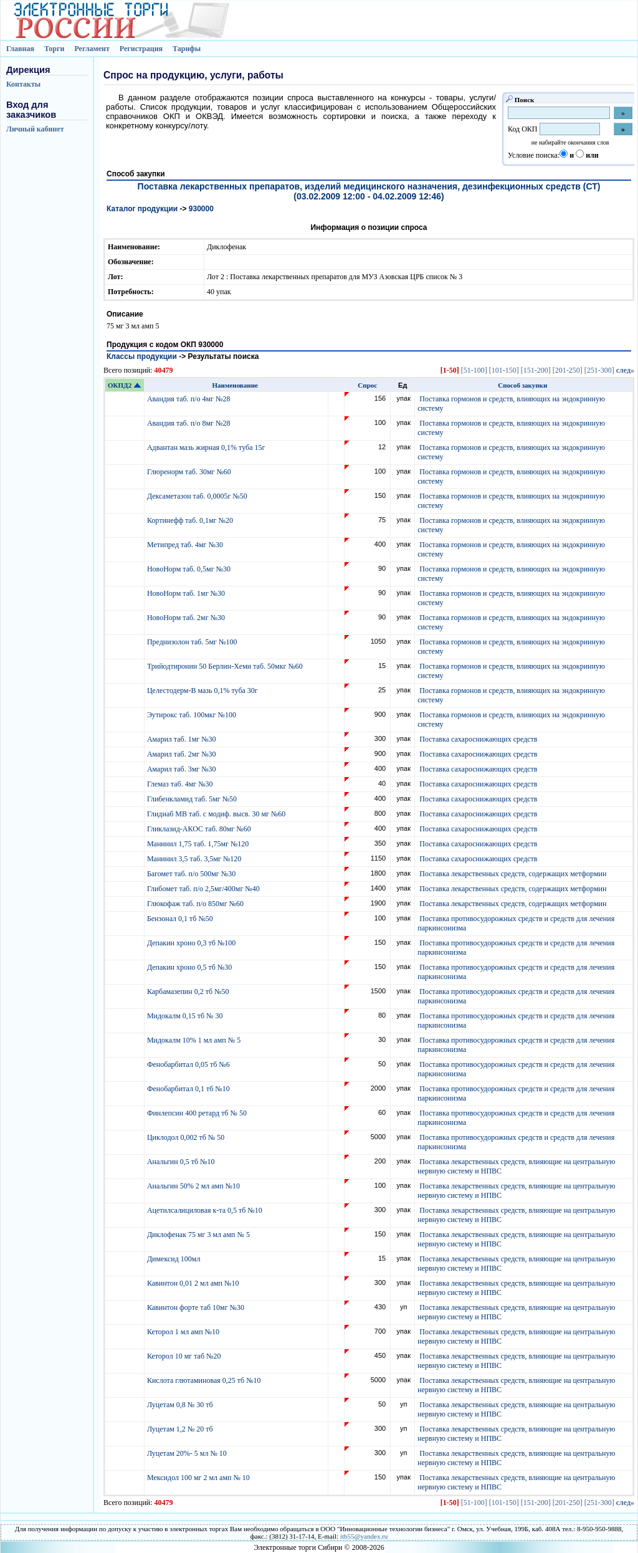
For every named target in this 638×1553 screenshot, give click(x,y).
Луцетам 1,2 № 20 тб (181, 1429)
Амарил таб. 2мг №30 (182, 754)
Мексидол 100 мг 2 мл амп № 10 (199, 1477)
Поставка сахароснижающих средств (478, 739)
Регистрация (141, 48)
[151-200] (536, 370)
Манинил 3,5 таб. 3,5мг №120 (195, 858)
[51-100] (474, 370)
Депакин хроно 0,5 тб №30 (190, 967)
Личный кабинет (35, 129)
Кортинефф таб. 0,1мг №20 (191, 520)
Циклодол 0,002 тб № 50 (186, 1137)
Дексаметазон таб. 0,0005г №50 (198, 496)
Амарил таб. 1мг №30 (182, 739)
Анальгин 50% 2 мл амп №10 (194, 1186)
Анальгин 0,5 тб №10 (183, 1161)
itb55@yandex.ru (364, 1536)
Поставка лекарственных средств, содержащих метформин (512, 873)
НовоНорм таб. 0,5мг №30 (189, 569)
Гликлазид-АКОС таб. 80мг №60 (200, 828)
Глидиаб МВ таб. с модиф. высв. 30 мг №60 (217, 814)
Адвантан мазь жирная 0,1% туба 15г (207, 447)
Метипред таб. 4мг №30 (186, 544)
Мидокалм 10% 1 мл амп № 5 (194, 1040)
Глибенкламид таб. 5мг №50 (193, 799)
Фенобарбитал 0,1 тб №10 (189, 1088)
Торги (54, 48)
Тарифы (187, 48)
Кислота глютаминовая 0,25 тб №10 (205, 1380)
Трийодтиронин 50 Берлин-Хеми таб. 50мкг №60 (226, 666)
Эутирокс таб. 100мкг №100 (192, 714)
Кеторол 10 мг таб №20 (186, 1356)
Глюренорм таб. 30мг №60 (190, 471)
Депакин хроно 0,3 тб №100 (192, 943)
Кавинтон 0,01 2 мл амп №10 (194, 1283)
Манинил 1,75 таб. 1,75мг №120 (198, 843)
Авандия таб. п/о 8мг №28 (189, 423)
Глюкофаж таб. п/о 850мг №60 (196, 903)
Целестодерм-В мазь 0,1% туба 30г (203, 690)
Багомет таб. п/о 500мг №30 (192, 873)
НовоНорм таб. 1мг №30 (187, 593)
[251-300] (599, 370)
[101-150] (504, 370)
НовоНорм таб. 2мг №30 (187, 617)
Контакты (23, 84)
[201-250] (568, 370)
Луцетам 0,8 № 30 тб (181, 1404)
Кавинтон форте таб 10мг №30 (196, 1307)
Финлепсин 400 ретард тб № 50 (198, 1113)
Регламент (91, 48)
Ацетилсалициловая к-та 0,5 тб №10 (205, 1210)
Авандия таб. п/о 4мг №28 (189, 398)
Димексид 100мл (174, 1258)
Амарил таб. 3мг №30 (182, 769)
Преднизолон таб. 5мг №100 (193, 642)
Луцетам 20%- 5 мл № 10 (188, 1453)
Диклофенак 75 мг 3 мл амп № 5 (200, 1234)
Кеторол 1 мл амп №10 (184, 1331)
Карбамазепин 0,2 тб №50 (189, 991)
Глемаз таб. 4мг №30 (181, 784)
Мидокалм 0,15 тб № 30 (186, 1015)
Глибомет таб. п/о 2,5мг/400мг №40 (204, 888)
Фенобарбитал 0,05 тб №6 (189, 1064)
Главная (20, 48)
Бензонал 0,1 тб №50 (181, 918)
